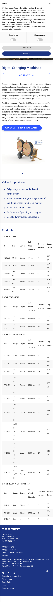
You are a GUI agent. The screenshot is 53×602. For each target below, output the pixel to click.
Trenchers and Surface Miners (13, 553)
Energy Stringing (8, 547)
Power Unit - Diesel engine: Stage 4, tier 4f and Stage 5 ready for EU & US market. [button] (26, 200)
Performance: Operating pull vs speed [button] (24, 212)
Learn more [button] (26, 48)
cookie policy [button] (20, 17)
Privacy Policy (7, 579)
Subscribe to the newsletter (12, 576)
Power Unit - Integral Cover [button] (19, 207)
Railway (5, 556)
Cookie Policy (7, 582)
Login (4, 585)
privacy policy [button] (36, 10)
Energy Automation (9, 550)
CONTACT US (26, 75)
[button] (50, 4)
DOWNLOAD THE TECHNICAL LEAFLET (22, 128)
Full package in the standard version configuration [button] (23, 191)
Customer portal (8, 588)
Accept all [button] (26, 53)
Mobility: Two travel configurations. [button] (23, 217)
